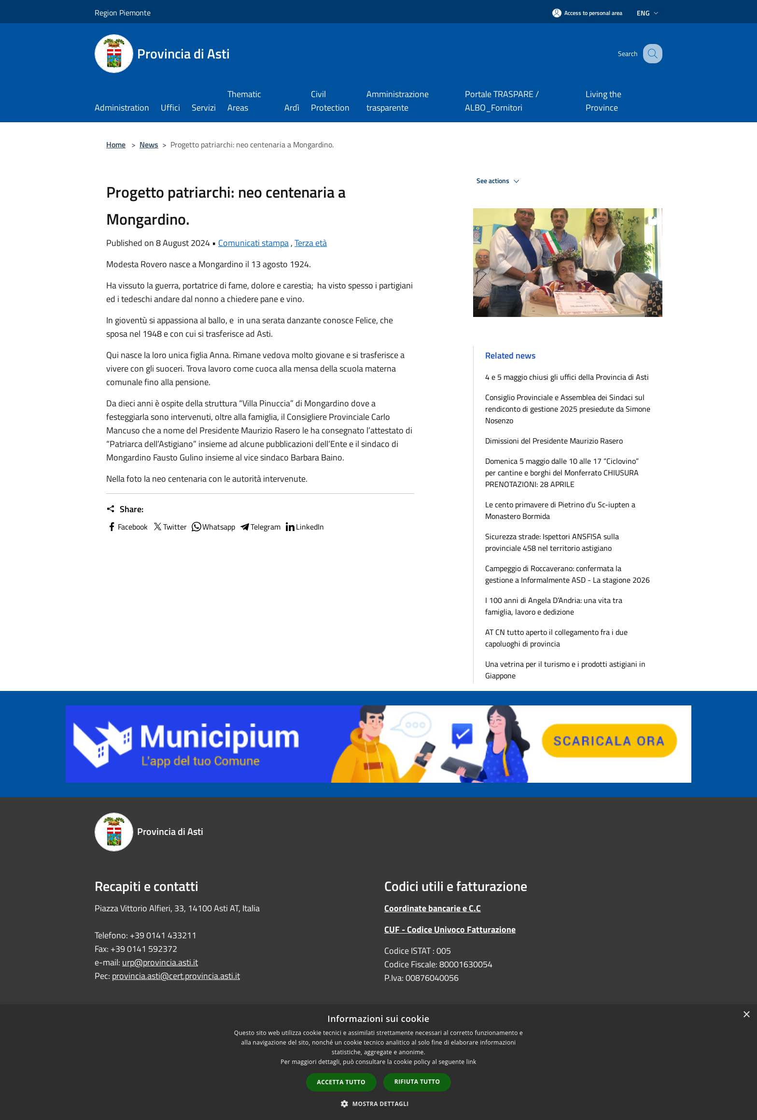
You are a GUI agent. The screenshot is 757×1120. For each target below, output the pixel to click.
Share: (124, 509)
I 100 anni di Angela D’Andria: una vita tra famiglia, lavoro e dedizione (553, 605)
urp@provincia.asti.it (160, 962)
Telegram (259, 526)
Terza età (310, 242)
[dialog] (378, 1062)
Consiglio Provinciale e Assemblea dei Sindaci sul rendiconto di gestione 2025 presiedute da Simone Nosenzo (567, 408)
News (149, 144)
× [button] (746, 1015)
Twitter (169, 526)
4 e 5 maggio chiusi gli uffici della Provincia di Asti (567, 377)
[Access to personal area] (587, 12)
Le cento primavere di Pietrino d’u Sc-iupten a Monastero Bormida (560, 510)
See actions (499, 181)
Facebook (127, 526)
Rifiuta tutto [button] (417, 1081)
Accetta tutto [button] (341, 1082)
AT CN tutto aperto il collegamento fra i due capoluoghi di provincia (556, 637)
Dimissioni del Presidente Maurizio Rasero (554, 440)
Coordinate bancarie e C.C (432, 908)
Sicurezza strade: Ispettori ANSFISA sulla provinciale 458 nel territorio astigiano (552, 542)
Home (116, 144)
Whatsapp (213, 526)
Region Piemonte (123, 12)
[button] (378, 1103)
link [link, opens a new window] (471, 1062)
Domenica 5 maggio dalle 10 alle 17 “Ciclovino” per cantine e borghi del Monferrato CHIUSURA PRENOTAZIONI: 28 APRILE (562, 472)
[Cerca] (650, 53)
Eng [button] (648, 13)
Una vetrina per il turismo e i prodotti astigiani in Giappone (565, 669)
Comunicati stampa (253, 242)
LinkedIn (304, 526)
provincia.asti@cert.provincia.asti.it (176, 975)
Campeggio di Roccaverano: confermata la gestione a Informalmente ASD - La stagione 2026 (567, 574)
